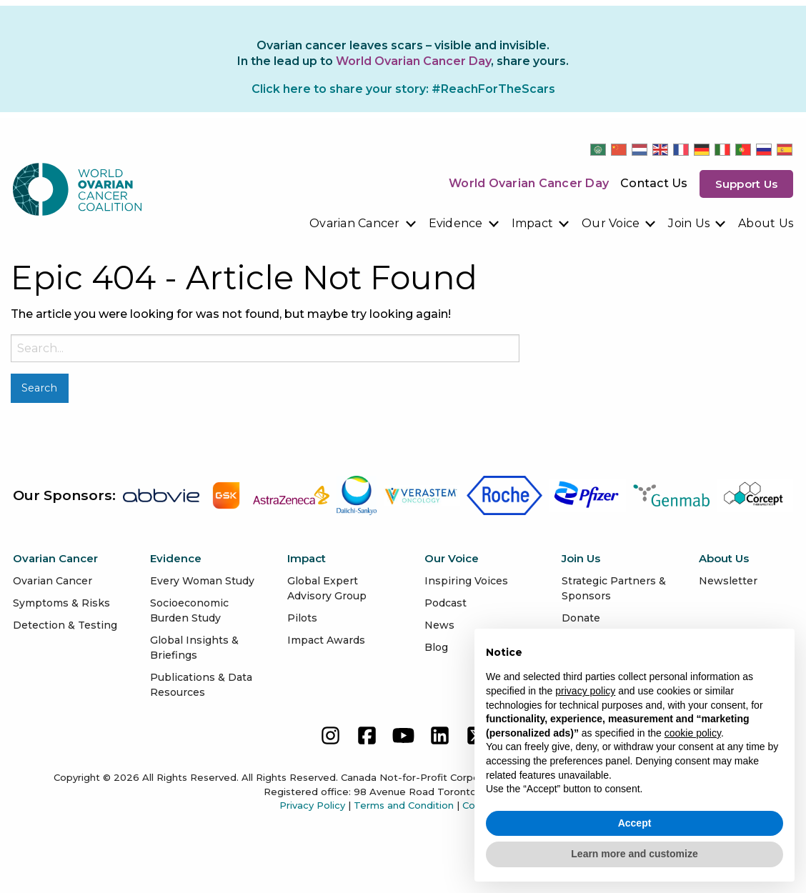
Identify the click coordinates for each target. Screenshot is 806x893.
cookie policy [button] (693, 733)
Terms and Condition (404, 805)
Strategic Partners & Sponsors (614, 588)
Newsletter (728, 580)
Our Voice (611, 223)
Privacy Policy (312, 805)
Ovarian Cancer (354, 223)
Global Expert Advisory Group (327, 588)
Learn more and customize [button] (634, 853)
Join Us (689, 223)
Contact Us (654, 183)
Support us (746, 184)
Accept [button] (635, 823)
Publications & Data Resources (201, 685)
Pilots (302, 618)
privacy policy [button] (585, 691)
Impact (533, 223)
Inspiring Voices (466, 580)
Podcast (445, 603)
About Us (765, 223)
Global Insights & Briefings (194, 648)
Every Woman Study (202, 580)
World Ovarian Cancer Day (529, 183)
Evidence (456, 223)
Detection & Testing (65, 625)
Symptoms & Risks (61, 603)
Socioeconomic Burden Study (189, 610)
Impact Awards (326, 640)
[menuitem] (363, 223)
